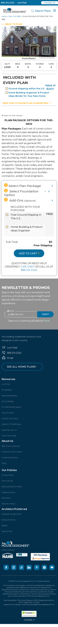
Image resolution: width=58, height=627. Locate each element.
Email (7, 358)
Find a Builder (8, 401)
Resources (8, 379)
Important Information (12, 451)
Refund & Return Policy (12, 486)
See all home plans (22, 366)
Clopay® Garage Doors (11, 514)
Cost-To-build (8, 413)
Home (4, 16)
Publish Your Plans (10, 418)
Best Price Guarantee (11, 446)
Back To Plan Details (12, 115)
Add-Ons (20, 200)
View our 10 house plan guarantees (26, 103)
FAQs (4, 463)
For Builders (7, 390)
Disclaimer (6, 498)
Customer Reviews (10, 457)
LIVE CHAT (27, 266)
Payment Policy (8, 504)
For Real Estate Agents (11, 407)
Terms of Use (7, 481)
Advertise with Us (9, 430)
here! (46, 320)
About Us (7, 441)
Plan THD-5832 (15, 16)
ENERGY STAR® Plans (11, 424)
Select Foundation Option (21, 193)
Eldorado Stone (8, 520)
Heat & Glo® (7, 531)
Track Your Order (9, 435)
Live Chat (21, 3)
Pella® (4, 525)
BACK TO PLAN (13, 24)
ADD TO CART (29, 253)
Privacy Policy (7, 475)
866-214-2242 (7, 3)
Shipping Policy (8, 492)
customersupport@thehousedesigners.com (38, 604)
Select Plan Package (22, 185)
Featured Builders (9, 395)
